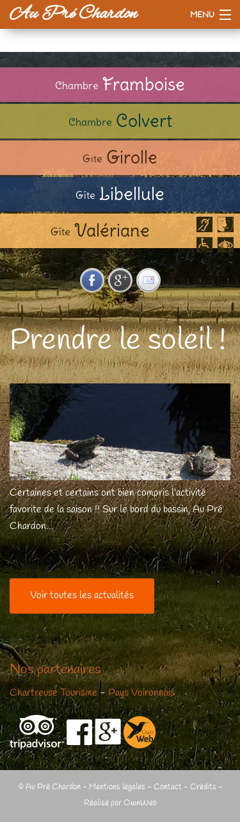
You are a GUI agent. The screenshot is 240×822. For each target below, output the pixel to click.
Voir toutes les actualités (82, 596)
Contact (168, 787)
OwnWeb (140, 803)
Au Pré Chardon (73, 14)
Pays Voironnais (141, 693)
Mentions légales (117, 787)
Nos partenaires (55, 670)
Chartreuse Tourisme (53, 693)
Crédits (203, 787)
